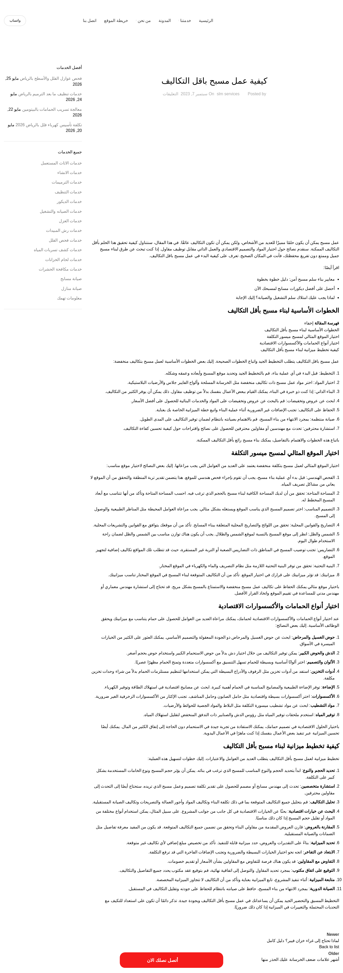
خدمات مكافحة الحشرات (60, 269)
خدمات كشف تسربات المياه (58, 250)
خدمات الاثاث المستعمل (214, 68)
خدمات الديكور (69, 201)
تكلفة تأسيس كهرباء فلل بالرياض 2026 (48, 125)
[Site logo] (306, 20)
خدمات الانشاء (69, 172)
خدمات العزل (70, 221)
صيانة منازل (71, 288)
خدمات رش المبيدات (64, 230)
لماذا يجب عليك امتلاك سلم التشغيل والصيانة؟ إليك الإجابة (285, 297)
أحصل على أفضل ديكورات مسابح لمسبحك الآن (294, 288)
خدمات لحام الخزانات (63, 259)
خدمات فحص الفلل (65, 240)
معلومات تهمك (69, 298)
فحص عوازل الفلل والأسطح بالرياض (51, 78)
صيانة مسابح (71, 278)
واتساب (15, 20)
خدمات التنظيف (68, 192)
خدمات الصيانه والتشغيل (61, 211)
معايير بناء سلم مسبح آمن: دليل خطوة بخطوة (296, 279)
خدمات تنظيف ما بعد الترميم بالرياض (50, 94)
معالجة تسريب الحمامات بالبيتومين (52, 109)
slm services (228, 94)
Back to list (329, 947)
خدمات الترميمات (67, 182)
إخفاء (308, 323)
